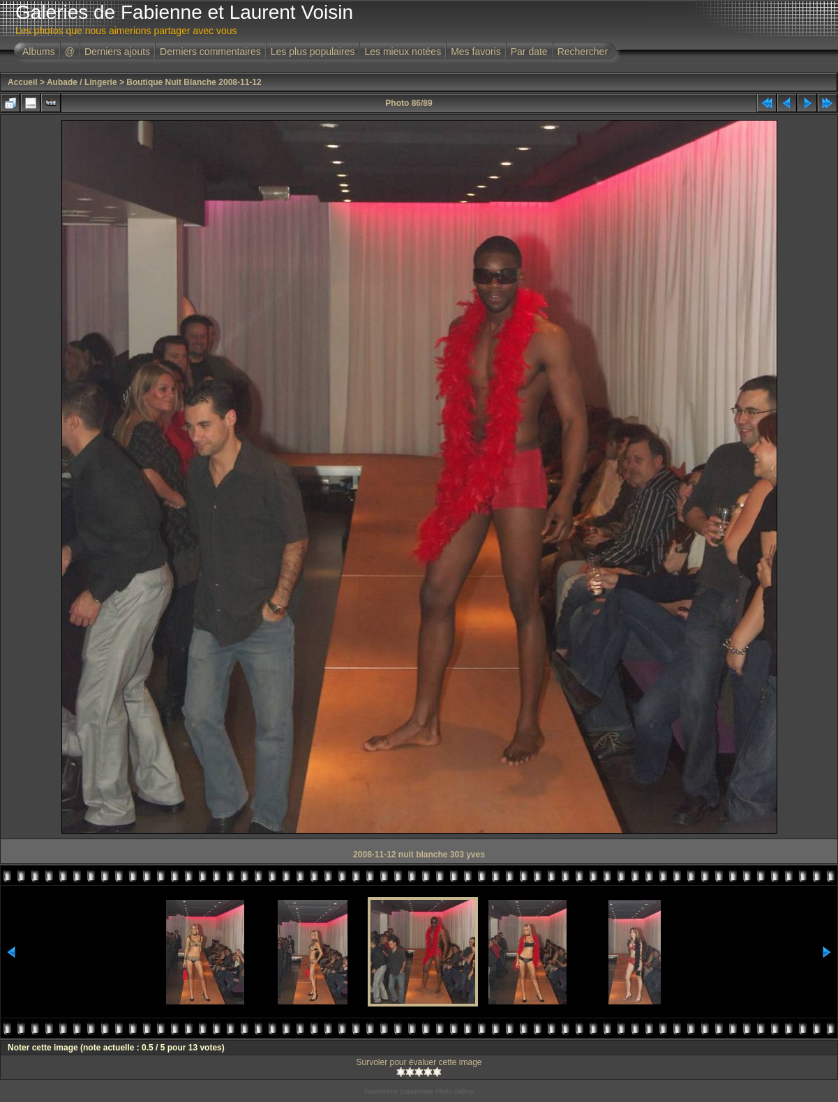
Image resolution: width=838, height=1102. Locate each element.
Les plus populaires (313, 51)
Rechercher (583, 51)
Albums (38, 51)
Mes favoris (476, 51)
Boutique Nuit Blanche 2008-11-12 (193, 82)
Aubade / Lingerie (82, 82)
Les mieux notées (402, 51)
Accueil (23, 82)
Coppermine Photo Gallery (436, 1091)
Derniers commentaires (210, 51)
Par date (529, 51)
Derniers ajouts (117, 51)
